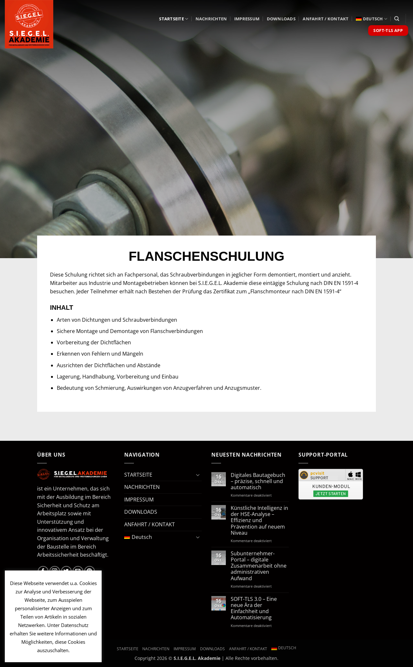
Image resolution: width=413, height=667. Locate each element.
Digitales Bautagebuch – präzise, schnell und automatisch (258, 481)
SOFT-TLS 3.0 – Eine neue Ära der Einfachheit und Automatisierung (254, 608)
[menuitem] (371, 19)
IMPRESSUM (246, 19)
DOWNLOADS (281, 19)
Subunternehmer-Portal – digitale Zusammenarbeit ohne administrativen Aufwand (259, 566)
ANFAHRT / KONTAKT (325, 19)
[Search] (396, 19)
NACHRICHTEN (211, 19)
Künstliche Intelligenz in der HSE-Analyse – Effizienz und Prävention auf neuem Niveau (259, 520)
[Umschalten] (198, 475)
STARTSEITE (173, 19)
